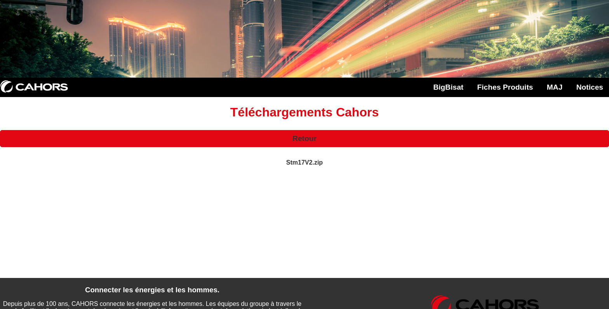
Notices (589, 87)
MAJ (555, 87)
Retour (304, 138)
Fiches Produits (505, 87)
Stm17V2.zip (304, 162)
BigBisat (448, 87)
